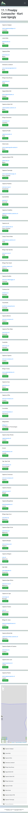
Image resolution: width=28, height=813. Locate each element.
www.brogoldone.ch (7, 504)
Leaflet (12, 742)
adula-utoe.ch (5, 160)
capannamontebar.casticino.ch (10, 636)
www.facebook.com (7, 451)
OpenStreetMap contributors (21, 742)
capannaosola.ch (6, 438)
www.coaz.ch (5, 345)
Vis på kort (5, 32)
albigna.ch (4, 425)
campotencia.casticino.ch (8, 240)
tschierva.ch (5, 293)
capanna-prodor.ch (7, 134)
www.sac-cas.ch (6, 187)
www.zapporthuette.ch (8, 94)
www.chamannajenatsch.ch (9, 68)
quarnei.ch (5, 200)
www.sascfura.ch (6, 464)
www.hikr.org (5, 517)
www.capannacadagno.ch (8, 28)
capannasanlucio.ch (7, 663)
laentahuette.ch (6, 41)
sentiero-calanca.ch (7, 266)
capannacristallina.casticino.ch (10, 213)
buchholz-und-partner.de (8, 306)
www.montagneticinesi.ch (8, 623)
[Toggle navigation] (25, 3)
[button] (2, 716)
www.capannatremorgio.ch (9, 174)
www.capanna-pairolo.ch (8, 676)
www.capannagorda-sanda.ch (9, 147)
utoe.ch (4, 557)
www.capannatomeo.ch (8, 372)
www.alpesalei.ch (6, 570)
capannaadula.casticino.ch (9, 107)
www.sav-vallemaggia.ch (8, 279)
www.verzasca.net (7, 544)
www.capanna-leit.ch (7, 226)
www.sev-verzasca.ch (7, 319)
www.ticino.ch (5, 55)
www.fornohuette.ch (7, 412)
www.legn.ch (5, 597)
